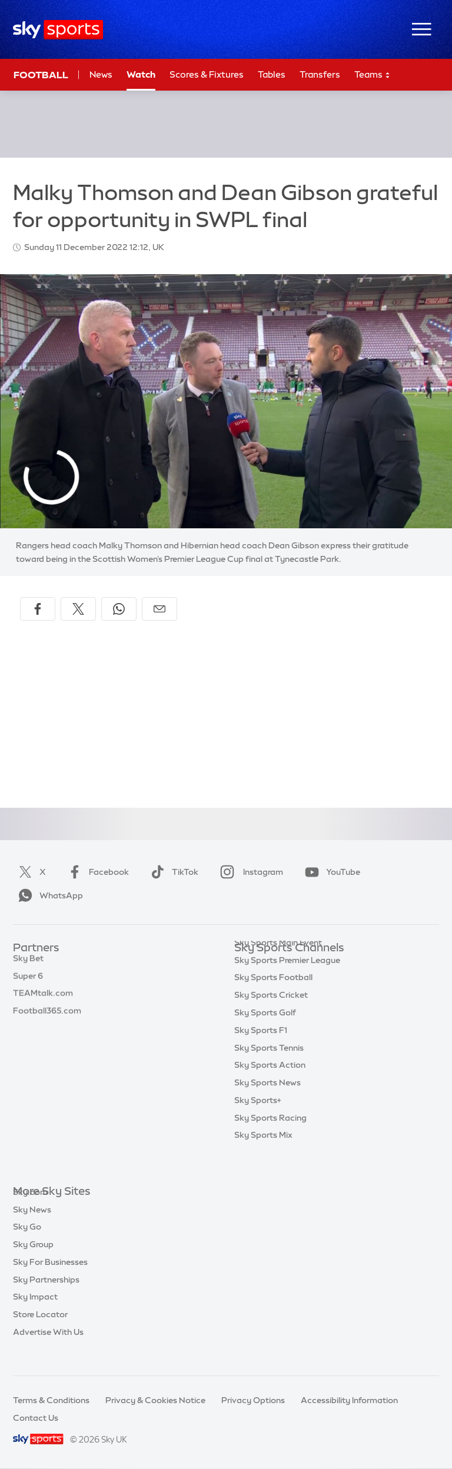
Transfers (320, 74)
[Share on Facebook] (37, 609)
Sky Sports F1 (260, 1054)
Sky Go (27, 1244)
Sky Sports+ (257, 1124)
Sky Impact (35, 1314)
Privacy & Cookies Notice (155, 1400)
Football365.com (47, 1018)
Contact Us (35, 1418)
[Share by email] (159, 609)
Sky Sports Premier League (287, 984)
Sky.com (30, 1209)
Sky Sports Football (273, 1001)
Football (41, 74)
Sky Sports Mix (263, 1158)
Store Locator (40, 1332)
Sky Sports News (267, 1106)
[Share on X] (78, 609)
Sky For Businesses (50, 1279)
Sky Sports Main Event (278, 966)
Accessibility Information (349, 1400)
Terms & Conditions (51, 1400)
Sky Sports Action (269, 1088)
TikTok (172, 872)
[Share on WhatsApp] (119, 609)
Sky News (32, 1227)
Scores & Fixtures (207, 74)
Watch (141, 74)
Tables (271, 74)
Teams (372, 75)
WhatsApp (48, 895)
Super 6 (28, 984)
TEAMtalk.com (43, 1001)
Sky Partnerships (46, 1297)
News (100, 74)
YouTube (330, 872)
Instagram (249, 872)
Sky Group (33, 1262)
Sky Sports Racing (270, 1141)
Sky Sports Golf (265, 1036)
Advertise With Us (48, 1349)
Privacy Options (253, 1400)
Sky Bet (28, 966)
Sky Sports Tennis (269, 1071)
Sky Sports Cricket (271, 1018)
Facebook (96, 872)
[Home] (58, 29)
